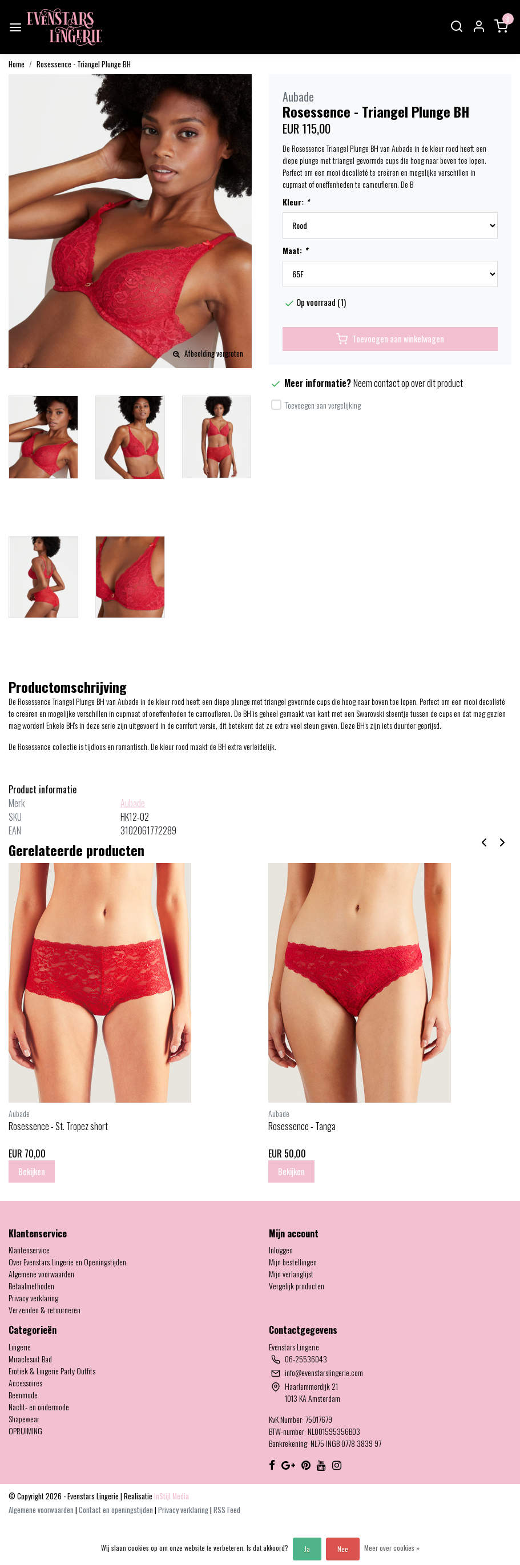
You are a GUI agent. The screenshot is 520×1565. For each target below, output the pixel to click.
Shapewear (24, 1419)
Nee (342, 1549)
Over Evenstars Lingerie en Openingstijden (67, 1262)
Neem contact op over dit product (408, 383)
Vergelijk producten (296, 1286)
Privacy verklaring (33, 1298)
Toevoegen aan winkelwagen (390, 339)
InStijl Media (170, 1496)
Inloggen (281, 1250)
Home (17, 64)
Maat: (295, 250)
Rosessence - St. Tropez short (58, 1126)
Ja (307, 1549)
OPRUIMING (25, 1431)
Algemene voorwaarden (41, 1274)
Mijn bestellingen (293, 1262)
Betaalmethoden (31, 1286)
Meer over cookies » (392, 1547)
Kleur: (296, 202)
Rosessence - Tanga (302, 1126)
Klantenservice (29, 1250)
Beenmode (23, 1395)
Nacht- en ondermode (39, 1407)
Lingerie (20, 1347)
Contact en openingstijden (117, 1510)
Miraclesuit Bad (30, 1359)
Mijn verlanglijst (291, 1274)
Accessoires (25, 1383)
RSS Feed (226, 1510)
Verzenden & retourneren (44, 1310)
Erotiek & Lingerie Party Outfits (52, 1371)
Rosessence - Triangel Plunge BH (84, 64)
